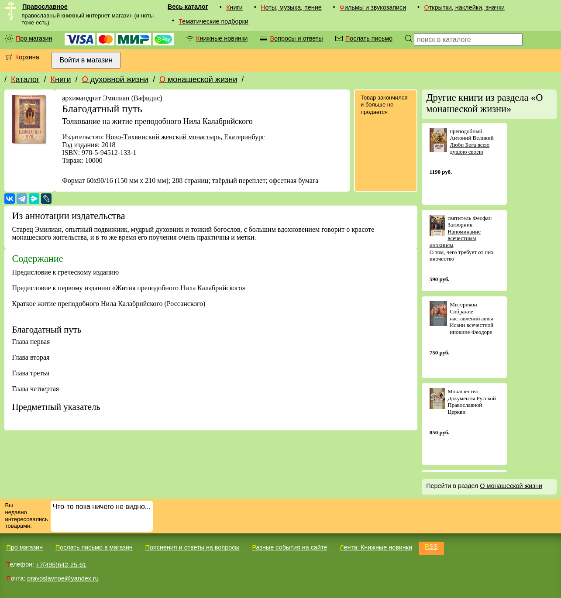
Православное (45, 6)
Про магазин (34, 38)
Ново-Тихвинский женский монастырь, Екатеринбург (185, 137)
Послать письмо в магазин (94, 547)
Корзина (27, 57)
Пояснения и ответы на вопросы (192, 547)
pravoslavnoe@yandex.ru (62, 578)
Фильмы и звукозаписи (373, 7)
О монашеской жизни (198, 79)
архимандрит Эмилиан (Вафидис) (112, 98)
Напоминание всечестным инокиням (455, 238)
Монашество (462, 391)
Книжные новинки (222, 38)
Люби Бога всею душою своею (469, 148)
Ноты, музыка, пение (291, 7)
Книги (234, 7)
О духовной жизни (115, 79)
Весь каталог (188, 6)
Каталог (25, 79)
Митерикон (463, 304)
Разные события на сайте (289, 547)
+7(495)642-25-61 (61, 564)
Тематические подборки (213, 21)
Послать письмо (368, 38)
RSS (431, 546)
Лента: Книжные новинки (376, 547)
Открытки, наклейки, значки (464, 7)
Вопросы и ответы (296, 38)
